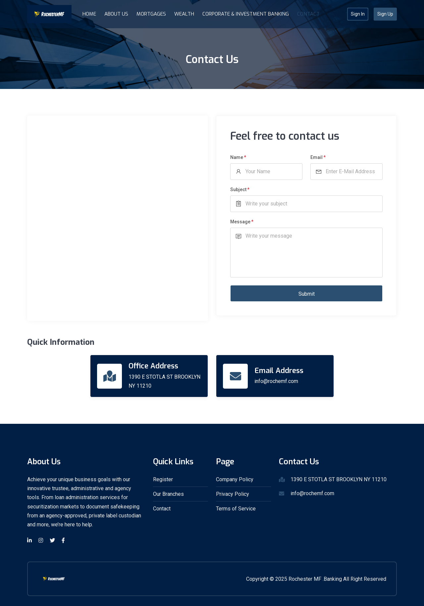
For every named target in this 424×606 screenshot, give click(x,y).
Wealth (184, 14)
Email (316, 157)
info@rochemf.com (276, 381)
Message (240, 221)
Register (163, 479)
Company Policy (234, 479)
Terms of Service (236, 508)
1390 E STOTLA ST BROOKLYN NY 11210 (164, 381)
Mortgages (151, 14)
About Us (116, 14)
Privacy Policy (232, 494)
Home (89, 14)
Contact (308, 14)
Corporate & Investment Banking (245, 14)
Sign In (358, 14)
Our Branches (168, 494)
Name (236, 157)
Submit (306, 294)
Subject (238, 189)
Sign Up (385, 14)
